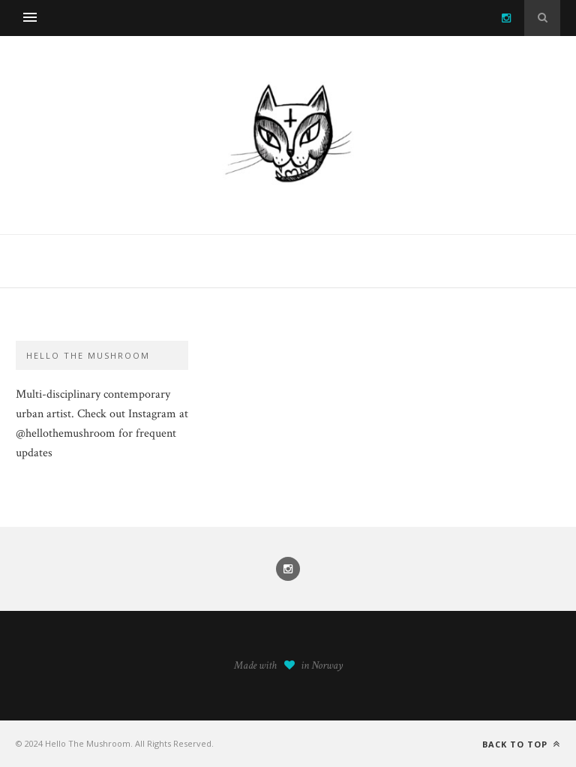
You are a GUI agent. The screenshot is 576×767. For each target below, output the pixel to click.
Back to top (521, 744)
